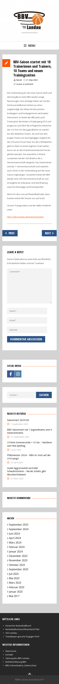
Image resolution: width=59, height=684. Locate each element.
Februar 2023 (16, 587)
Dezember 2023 (18, 556)
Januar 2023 (16, 591)
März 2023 (15, 582)
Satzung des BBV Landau (17, 658)
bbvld (19, 80)
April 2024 (15, 538)
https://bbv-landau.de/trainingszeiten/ (25, 216)
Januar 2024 (16, 551)
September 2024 (18, 529)
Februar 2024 (16, 547)
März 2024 (15, 542)
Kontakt (9, 654)
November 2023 (18, 560)
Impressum (11, 651)
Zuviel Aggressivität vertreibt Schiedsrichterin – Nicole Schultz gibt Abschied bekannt (26, 471)
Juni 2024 (14, 533)
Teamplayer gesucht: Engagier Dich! (22, 636)
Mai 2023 (14, 578)
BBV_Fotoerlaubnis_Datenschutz (21, 665)
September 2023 (18, 569)
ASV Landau (11, 632)
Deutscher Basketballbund (18, 625)
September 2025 (18, 524)
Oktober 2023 (17, 565)
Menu (30, 45)
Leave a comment (24, 84)
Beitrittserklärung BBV (16, 661)
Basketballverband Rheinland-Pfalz (22, 629)
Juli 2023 (14, 574)
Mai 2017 (14, 596)
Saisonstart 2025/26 (18, 420)
